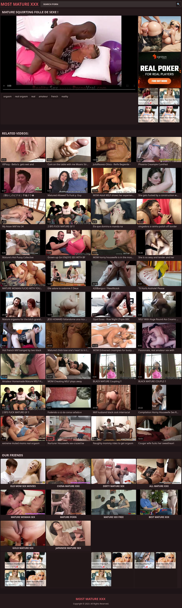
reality (65, 96)
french (54, 96)
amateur (43, 96)
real (33, 96)
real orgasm (21, 96)
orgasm (7, 96)
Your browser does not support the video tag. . (69, 54)
